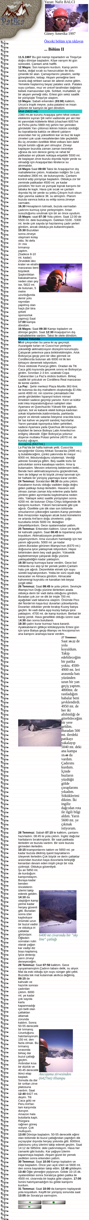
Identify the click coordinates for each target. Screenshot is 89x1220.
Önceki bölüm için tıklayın (63, 41)
